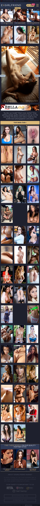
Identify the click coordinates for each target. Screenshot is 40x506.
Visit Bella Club (20, 122)
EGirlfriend (11, 6)
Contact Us (20, 500)
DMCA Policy (28, 505)
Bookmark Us (20, 496)
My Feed (30, 5)
